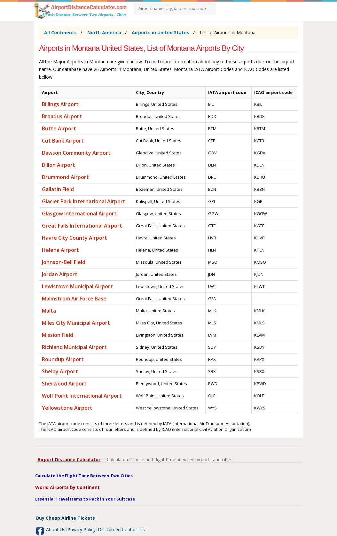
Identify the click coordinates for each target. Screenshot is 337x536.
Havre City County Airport (74, 237)
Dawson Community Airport (76, 152)
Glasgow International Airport (79, 213)
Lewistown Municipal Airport (77, 286)
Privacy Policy (81, 529)
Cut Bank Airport (63, 140)
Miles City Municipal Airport (76, 322)
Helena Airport (60, 249)
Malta (49, 310)
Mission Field (57, 334)
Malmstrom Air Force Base (74, 298)
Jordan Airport (59, 274)
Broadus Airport (62, 116)
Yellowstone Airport (67, 407)
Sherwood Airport (64, 383)
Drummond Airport (65, 177)
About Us (55, 529)
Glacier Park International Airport (83, 201)
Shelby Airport (60, 371)
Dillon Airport (58, 164)
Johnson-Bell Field (63, 262)
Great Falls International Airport (82, 225)
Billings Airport (60, 104)
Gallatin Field (58, 189)
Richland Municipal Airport (74, 347)
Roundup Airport (63, 359)
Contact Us (133, 529)
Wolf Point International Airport (82, 395)
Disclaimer (109, 529)
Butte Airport (59, 128)
